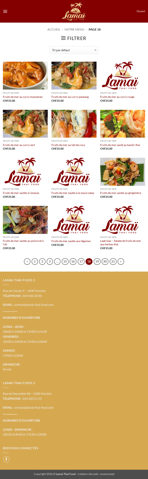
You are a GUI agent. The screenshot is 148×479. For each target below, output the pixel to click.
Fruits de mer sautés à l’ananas (21, 192)
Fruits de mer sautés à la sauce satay (72, 192)
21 (113, 261)
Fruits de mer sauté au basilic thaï (120, 145)
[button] (5, 11)
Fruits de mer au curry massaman (23, 96)
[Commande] (74, 50)
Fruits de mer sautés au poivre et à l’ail (23, 242)
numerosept (107, 474)
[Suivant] (121, 261)
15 (65, 261)
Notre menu (74, 29)
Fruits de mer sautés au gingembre (120, 192)
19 (97, 261)
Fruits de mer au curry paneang (70, 96)
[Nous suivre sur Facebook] (6, 459)
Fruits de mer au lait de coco (68, 145)
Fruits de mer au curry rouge (117, 96)
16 (73, 261)
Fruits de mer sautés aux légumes (71, 241)
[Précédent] (27, 261)
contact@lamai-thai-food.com (34, 304)
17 (81, 261)
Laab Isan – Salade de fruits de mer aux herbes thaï (120, 242)
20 (105, 261)
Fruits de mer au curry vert (19, 145)
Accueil (53, 29)
